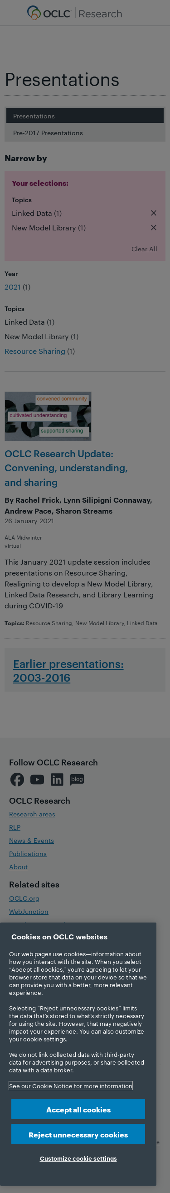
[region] (78, 1054)
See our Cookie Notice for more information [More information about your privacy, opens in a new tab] (70, 1085)
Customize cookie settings (78, 1158)
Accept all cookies (78, 1109)
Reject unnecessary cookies (78, 1134)
